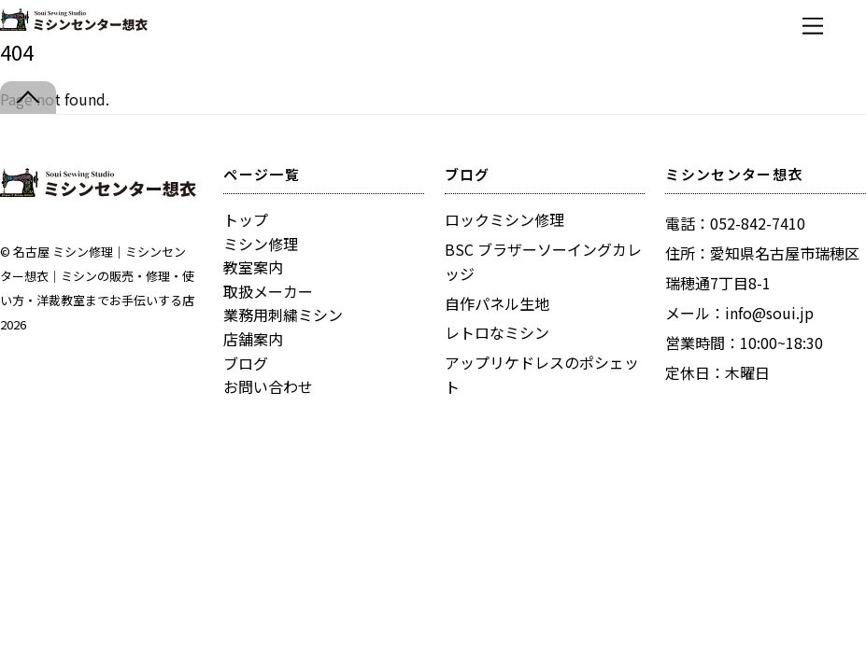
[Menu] (812, 26)
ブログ (245, 363)
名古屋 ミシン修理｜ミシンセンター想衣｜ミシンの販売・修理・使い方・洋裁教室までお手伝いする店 (97, 276)
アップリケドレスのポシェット (542, 374)
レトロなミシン (497, 332)
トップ (245, 219)
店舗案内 (253, 339)
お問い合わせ (268, 386)
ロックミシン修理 (504, 219)
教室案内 (253, 267)
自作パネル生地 (497, 303)
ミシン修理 (260, 243)
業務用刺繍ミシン (283, 314)
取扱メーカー (268, 291)
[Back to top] (28, 97)
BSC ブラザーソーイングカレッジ (543, 261)
